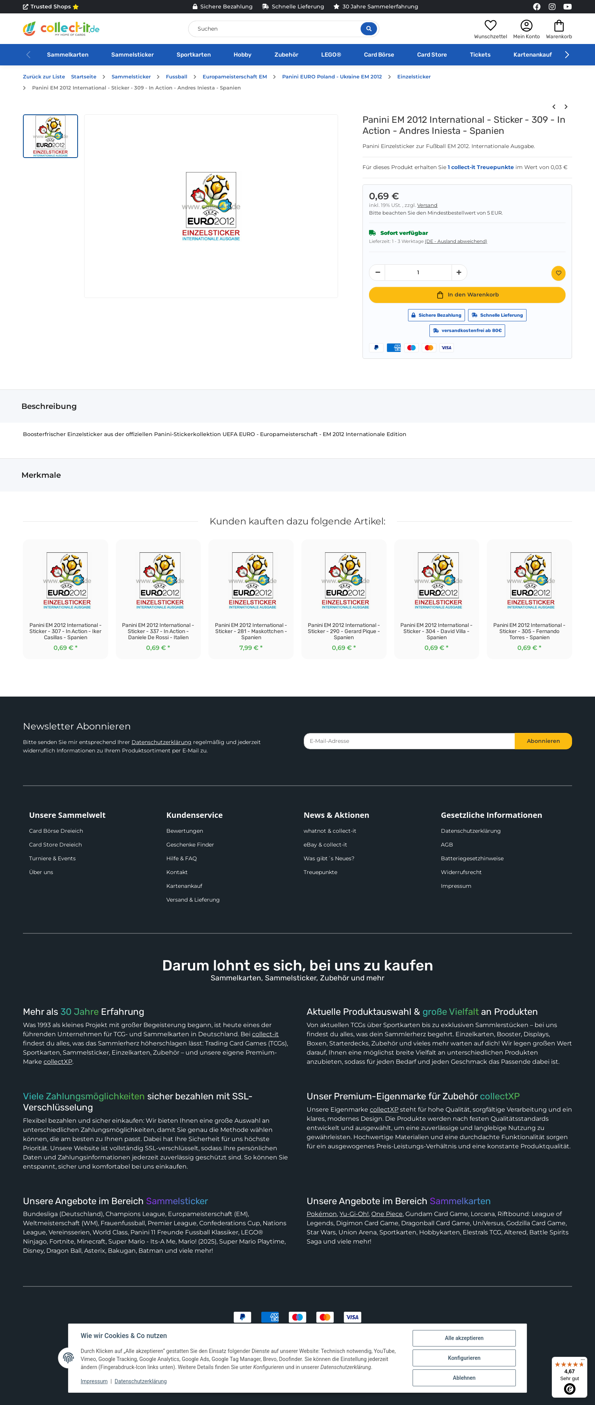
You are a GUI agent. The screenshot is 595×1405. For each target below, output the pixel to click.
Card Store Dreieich (55, 844)
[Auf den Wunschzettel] (558, 273)
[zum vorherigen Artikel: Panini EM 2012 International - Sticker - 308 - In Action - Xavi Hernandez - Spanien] (554, 106)
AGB (447, 844)
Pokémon (322, 1214)
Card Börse (379, 54)
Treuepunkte (320, 872)
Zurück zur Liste (44, 77)
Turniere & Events (52, 858)
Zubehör (286, 54)
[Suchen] (283, 29)
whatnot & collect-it (330, 830)
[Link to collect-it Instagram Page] (552, 6)
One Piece (387, 1214)
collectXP (58, 1061)
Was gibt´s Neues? (329, 858)
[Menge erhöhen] (459, 272)
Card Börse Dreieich (56, 830)
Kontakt (177, 872)
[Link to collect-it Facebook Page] (536, 6)
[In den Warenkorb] (467, 295)
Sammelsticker (132, 54)
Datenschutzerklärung (162, 742)
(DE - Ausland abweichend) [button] (456, 241)
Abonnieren (543, 741)
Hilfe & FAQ (181, 858)
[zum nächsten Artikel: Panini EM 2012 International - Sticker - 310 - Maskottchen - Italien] (566, 106)
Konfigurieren (464, 1358)
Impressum (456, 885)
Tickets (480, 54)
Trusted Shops (51, 6)
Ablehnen (464, 1378)
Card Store (432, 54)
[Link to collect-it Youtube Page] (567, 6)
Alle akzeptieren (464, 1338)
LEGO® (331, 54)
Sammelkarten (67, 54)
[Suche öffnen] (369, 28)
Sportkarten (194, 54)
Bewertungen (184, 830)
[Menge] (418, 272)
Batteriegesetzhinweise (472, 858)
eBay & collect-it (325, 844)
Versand (427, 205)
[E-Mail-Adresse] (409, 741)
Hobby (243, 54)
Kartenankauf (533, 54)
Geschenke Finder (190, 844)
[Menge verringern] (377, 272)
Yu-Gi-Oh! (354, 1214)
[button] (490, 28)
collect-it (265, 1034)
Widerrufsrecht (461, 872)
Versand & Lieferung (193, 899)
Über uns (41, 872)
